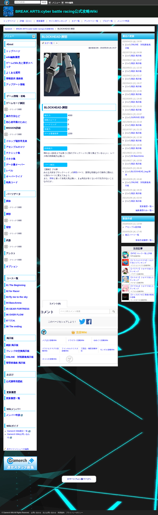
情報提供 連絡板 (14, 78)
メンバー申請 (123, 21)
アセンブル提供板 (133, 227)
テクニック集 (13, 153)
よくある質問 (13, 72)
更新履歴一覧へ (147, 206)
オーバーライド (14, 176)
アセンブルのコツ (15, 147)
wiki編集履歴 (13, 57)
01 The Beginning (16, 285)
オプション (12, 266)
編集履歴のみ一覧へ (145, 210)
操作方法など (13, 116)
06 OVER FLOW (14, 314)
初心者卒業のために (16, 122)
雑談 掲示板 (12, 345)
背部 (8, 227)
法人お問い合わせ (49, 513)
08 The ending (14, 326)
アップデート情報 (15, 84)
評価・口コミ (26, 21)
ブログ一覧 (108, 21)
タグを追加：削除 (57, 43)
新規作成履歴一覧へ (145, 240)
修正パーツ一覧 (132, 235)
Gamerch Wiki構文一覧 (17, 431)
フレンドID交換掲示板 (17, 351)
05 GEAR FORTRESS (17, 308)
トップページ (9, 21)
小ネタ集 (10, 158)
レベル (9, 170)
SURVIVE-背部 (137, 117)
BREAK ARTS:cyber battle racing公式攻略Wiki (56, 11)
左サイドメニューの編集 (16, 449)
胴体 (52, 178)
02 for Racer (13, 291)
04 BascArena (14, 302)
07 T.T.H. (10, 320)
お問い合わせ (36, 513)
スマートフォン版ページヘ (79, 479)
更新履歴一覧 (13, 398)
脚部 (75, 172)
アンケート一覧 (91, 21)
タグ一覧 (76, 21)
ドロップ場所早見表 (16, 141)
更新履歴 (40, 21)
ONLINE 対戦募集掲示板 (20, 357)
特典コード (12, 182)
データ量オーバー (15, 164)
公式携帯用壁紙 (14, 381)
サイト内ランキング (58, 21)
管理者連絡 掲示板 (15, 362)
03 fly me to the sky (17, 297)
